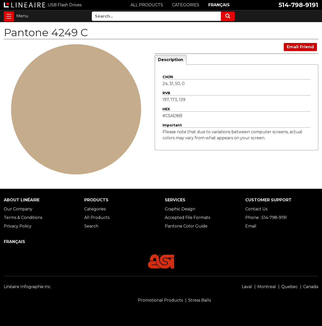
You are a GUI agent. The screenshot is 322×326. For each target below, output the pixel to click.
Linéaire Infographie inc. (27, 286)
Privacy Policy (17, 226)
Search (91, 226)
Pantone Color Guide (186, 226)
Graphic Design (180, 209)
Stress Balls (199, 300)
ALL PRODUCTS (147, 5)
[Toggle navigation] (9, 16)
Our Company (18, 209)
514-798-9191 (298, 5)
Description (170, 59)
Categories (95, 209)
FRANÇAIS (219, 5)
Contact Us (256, 209)
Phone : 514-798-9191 (266, 217)
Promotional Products (160, 300)
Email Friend (300, 46)
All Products (96, 217)
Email (250, 226)
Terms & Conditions (23, 217)
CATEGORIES (185, 5)
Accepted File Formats (187, 217)
